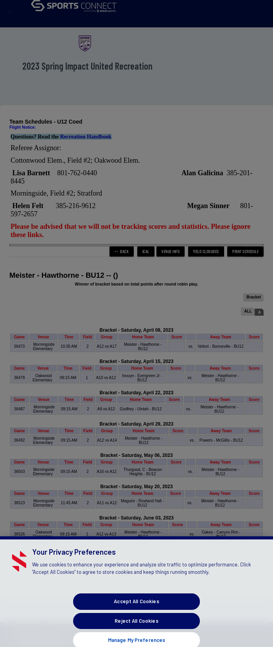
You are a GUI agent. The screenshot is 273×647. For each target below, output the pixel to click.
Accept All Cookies (136, 621)
